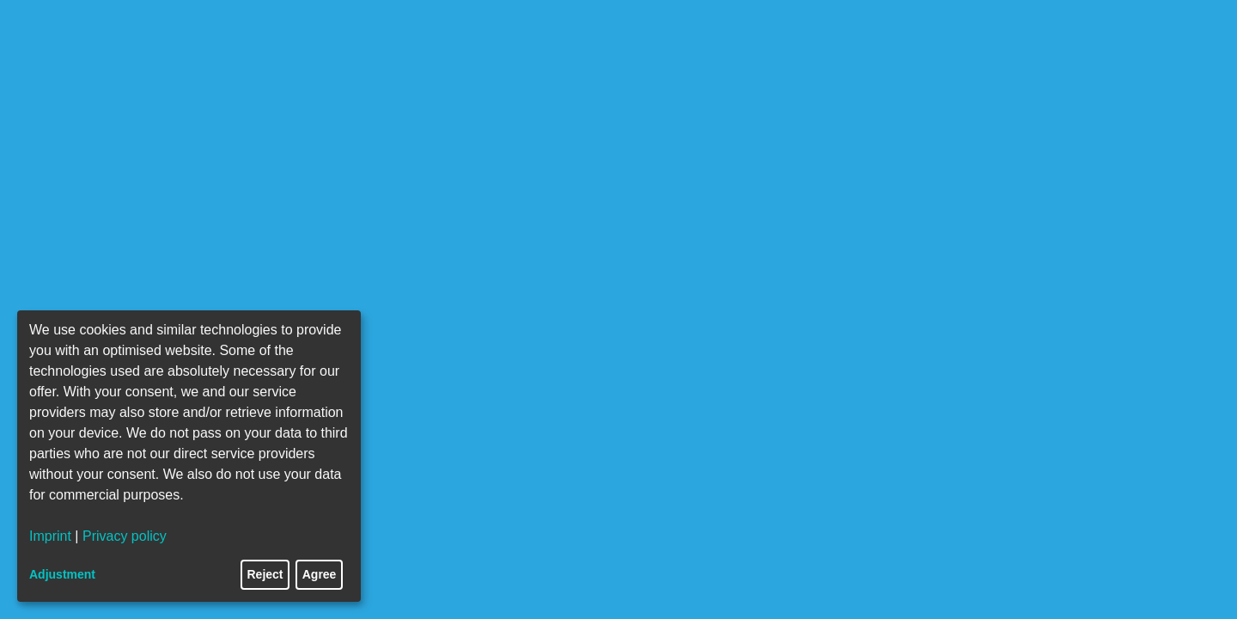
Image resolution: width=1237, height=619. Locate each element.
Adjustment (62, 574)
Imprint (50, 536)
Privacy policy (124, 536)
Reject (265, 574)
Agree (319, 574)
